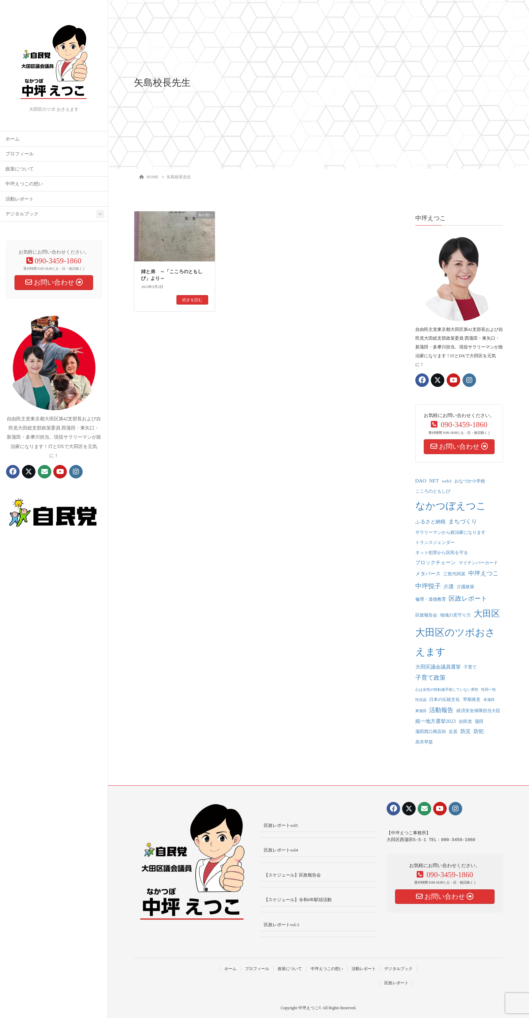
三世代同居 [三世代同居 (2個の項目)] (454, 573)
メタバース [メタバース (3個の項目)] (428, 573)
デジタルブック (21, 213)
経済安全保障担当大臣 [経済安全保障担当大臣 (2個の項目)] (478, 710)
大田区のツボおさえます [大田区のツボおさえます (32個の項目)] (455, 642)
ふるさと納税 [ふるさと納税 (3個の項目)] (430, 521)
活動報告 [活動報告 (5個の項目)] (441, 710)
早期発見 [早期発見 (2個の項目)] (471, 699)
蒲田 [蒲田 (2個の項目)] (479, 721)
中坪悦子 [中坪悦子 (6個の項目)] (428, 586)
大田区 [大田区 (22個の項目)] (487, 614)
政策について (19, 169)
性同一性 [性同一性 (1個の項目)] (488, 689)
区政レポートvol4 (281, 850)
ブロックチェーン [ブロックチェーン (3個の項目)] (435, 562)
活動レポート (19, 199)
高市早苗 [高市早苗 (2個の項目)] (424, 742)
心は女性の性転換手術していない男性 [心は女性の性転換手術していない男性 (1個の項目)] (446, 689)
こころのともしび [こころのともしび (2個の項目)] (432, 491)
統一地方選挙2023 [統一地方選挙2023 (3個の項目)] (435, 721)
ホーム (12, 138)
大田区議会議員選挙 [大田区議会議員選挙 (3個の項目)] (438, 667)
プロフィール (19, 153)
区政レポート (396, 983)
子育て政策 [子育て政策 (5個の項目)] (430, 677)
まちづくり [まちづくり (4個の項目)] (462, 521)
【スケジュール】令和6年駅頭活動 (298, 899)
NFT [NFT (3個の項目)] (434, 481)
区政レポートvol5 (281, 825)
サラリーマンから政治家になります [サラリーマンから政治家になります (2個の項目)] (450, 532)
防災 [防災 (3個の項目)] (466, 731)
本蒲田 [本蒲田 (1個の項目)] (489, 700)
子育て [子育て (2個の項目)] (470, 667)
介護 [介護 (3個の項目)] (449, 586)
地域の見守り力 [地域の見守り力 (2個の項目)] (455, 615)
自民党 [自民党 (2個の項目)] (465, 721)
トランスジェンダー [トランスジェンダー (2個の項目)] (435, 542)
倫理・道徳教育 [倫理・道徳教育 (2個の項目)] (430, 599)
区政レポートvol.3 (281, 924)
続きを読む (192, 299)
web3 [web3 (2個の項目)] (446, 481)
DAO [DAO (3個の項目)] (420, 481)
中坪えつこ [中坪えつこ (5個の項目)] (483, 573)
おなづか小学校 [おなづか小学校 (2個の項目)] (469, 481)
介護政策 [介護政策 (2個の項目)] (465, 586)
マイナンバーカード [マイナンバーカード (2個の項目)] (478, 562)
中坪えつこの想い (24, 183)
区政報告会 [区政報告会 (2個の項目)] (426, 615)
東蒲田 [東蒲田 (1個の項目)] (420, 711)
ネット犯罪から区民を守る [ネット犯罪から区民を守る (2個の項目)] (441, 552)
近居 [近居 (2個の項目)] (453, 731)
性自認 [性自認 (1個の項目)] (420, 700)
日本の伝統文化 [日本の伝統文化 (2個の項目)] (444, 699)
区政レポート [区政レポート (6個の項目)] (468, 598)
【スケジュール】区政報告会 (292, 875)
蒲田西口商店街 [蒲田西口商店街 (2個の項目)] (430, 731)
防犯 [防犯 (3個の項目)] (479, 731)
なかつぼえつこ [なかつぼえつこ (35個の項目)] (450, 505)
